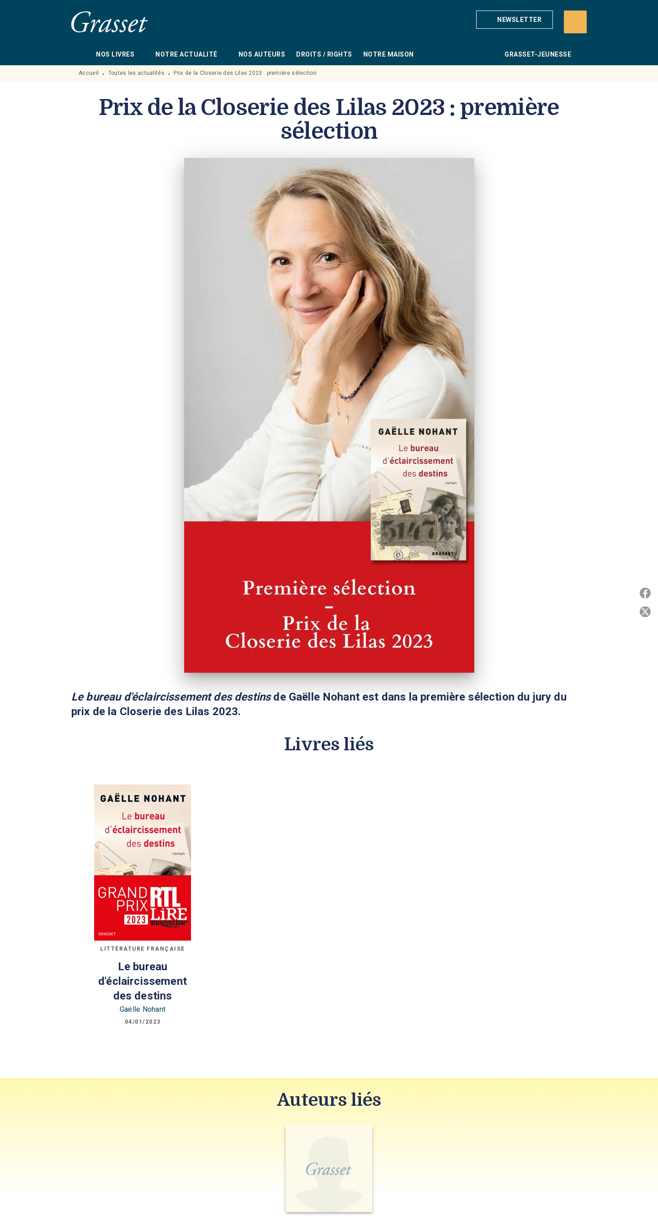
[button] (514, 19)
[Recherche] (575, 21)
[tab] (80, 54)
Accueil (89, 73)
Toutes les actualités (136, 73)
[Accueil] (109, 21)
